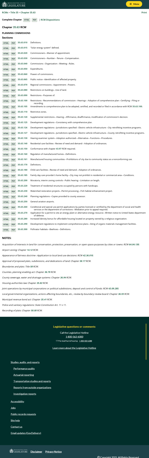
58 (31, 266)
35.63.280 (22, 218)
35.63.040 (22, 63)
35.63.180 (22, 169)
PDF (34, 20)
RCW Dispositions (50, 19)
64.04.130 (134, 244)
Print (144, 12)
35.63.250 (22, 201)
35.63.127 (22, 132)
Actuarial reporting (23, 374)
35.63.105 (22, 106)
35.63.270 (22, 212)
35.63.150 (22, 148)
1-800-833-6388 (85, 341)
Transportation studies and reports (32, 381)
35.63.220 (22, 185)
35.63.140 (22, 143)
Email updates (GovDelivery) (26, 433)
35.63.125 (22, 122)
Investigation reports (24, 393)
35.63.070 (22, 84)
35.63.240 (22, 196)
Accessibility (17, 401)
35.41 (43, 299)
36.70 (47, 272)
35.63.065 (22, 79)
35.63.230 (22, 191)
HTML (26, 20)
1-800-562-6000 (74, 336)
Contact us (16, 426)
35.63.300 (22, 229)
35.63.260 (22, 206)
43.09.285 (113, 288)
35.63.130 (22, 138)
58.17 (82, 261)
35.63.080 (22, 90)
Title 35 (14, 12)
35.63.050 (22, 68)
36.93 (121, 293)
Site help (15, 420)
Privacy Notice (53, 451)
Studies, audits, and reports (25, 362)
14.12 (29, 249)
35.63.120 (22, 117)
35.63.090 (22, 95)
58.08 (33, 310)
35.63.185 (22, 175)
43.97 (58, 148)
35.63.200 (22, 180)
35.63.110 (22, 111)
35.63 (16, 27)
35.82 (39, 283)
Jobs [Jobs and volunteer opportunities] (13, 407)
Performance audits (24, 368)
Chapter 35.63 (28, 12)
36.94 (63, 277)
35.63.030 (22, 58)
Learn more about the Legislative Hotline (74, 347)
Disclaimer (36, 451)
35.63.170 (22, 164)
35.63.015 (22, 47)
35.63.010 (22, 42)
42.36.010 (88, 255)
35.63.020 (22, 53)
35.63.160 (22, 154)
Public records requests (23, 414)
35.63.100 (22, 100)
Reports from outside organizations (32, 387)
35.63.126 (22, 127)
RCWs (5, 12)
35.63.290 (22, 223)
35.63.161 (22, 159)
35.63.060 (22, 74)
